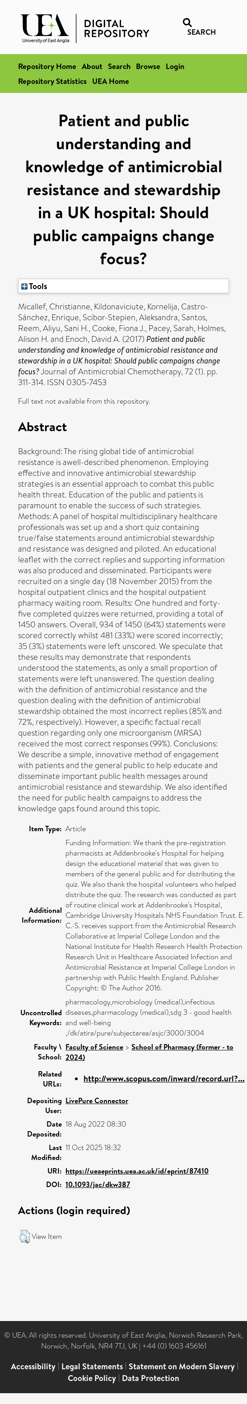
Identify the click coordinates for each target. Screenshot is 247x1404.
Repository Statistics (52, 81)
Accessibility (33, 1366)
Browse (148, 66)
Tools (34, 286)
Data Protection (150, 1378)
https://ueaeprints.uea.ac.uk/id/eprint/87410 (137, 1171)
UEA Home (110, 81)
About (92, 66)
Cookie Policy (92, 1378)
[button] (24, 1236)
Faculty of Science (94, 1047)
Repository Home (47, 66)
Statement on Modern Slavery (182, 1366)
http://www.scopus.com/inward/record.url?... (164, 1078)
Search (119, 66)
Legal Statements (92, 1366)
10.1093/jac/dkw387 (97, 1184)
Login (175, 66)
